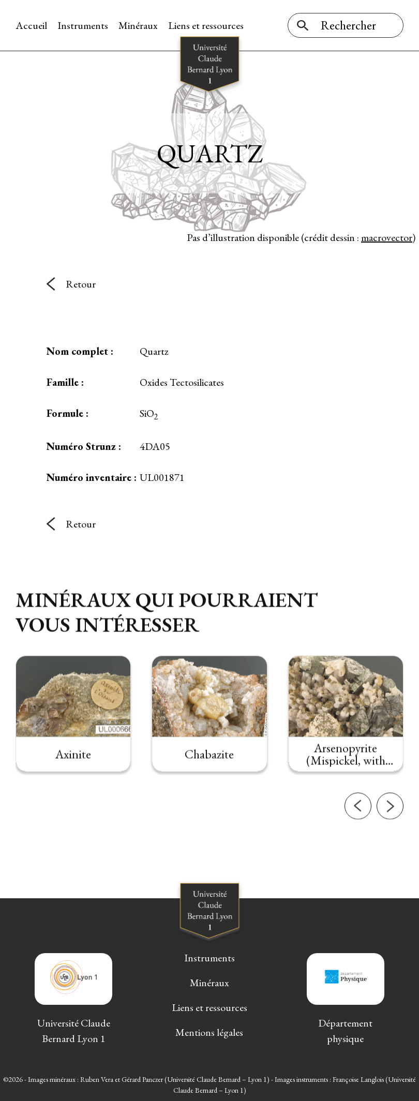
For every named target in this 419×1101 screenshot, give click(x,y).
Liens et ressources (206, 25)
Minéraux (138, 25)
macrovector (386, 237)
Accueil (31, 25)
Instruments (82, 25)
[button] (358, 820)
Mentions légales (209, 1032)
